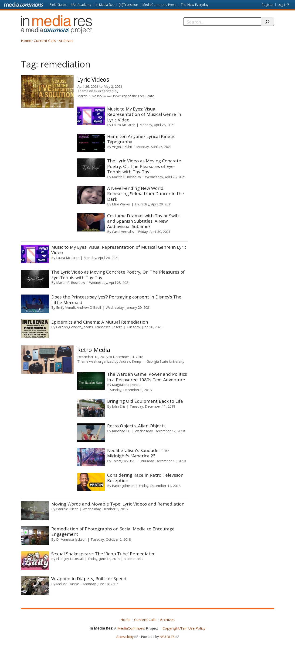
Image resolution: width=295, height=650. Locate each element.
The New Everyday (194, 4)
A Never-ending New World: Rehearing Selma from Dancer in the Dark (145, 193)
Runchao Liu (121, 431)
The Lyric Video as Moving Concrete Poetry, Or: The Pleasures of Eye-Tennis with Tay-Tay (144, 166)
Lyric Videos (93, 79)
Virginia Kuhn (122, 146)
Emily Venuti (65, 307)
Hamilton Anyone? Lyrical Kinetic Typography (141, 138)
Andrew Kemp (130, 361)
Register (268, 4)
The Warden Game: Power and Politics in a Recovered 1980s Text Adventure (147, 376)
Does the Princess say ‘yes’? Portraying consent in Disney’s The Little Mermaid (116, 299)
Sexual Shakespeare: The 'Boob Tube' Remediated (103, 553)
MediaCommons (131, 628)
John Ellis (118, 406)
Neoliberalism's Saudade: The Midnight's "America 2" (138, 453)
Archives (66, 40)
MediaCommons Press (159, 4)
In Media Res (105, 4)
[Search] (222, 21)
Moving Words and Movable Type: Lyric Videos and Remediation (117, 504)
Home (26, 40)
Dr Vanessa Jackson (71, 539)
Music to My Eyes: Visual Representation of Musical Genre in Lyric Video (144, 114)
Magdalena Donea (126, 384)
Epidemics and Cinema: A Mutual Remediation (99, 322)
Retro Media (93, 350)
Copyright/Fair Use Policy (184, 628)
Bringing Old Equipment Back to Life (145, 401)
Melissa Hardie (67, 583)
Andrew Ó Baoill (89, 307)
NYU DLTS (167, 636)
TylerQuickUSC (123, 461)
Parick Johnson (123, 485)
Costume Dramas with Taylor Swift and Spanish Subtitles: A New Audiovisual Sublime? (143, 221)
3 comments (133, 558)
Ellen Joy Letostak (70, 558)
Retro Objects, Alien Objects (136, 426)
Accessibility (125, 636)
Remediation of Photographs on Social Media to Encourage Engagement (113, 531)
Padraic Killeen (67, 508)
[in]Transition (128, 4)
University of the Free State (133, 96)
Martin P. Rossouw (91, 96)
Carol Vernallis (123, 231)
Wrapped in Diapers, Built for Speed (88, 578)
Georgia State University (165, 361)
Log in (282, 4)
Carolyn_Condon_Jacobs (74, 327)
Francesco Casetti (108, 327)
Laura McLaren (123, 124)
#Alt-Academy (81, 4)
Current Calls (45, 40)
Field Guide (58, 4)
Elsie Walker (121, 204)
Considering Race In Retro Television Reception (145, 477)
